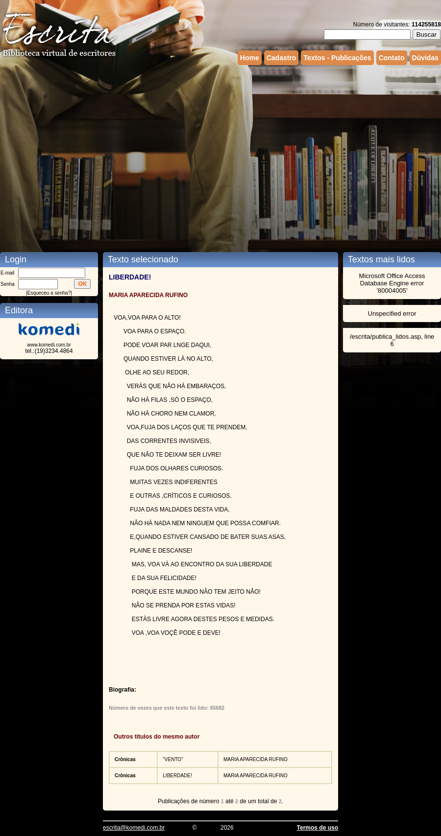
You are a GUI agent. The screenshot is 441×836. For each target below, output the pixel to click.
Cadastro (281, 58)
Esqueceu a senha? (49, 293)
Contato (392, 58)
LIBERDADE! (177, 775)
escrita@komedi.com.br (134, 827)
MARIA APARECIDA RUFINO (255, 759)
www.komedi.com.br (49, 345)
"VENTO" (173, 759)
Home (249, 58)
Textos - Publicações (337, 58)
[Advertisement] (92, 150)
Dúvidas (425, 58)
